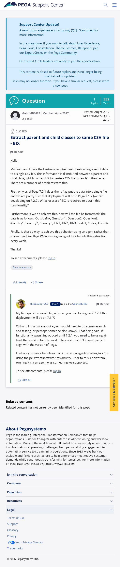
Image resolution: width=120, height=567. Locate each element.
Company (60, 483)
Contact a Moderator (114, 392)
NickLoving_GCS (39, 304)
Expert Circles (34, 52)
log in (51, 258)
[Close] (114, 540)
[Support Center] (34, 5)
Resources (60, 501)
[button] (93, 116)
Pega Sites (60, 492)
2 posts (27, 119)
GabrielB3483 (31, 113)
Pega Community (65, 52)
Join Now (16, 558)
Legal (60, 509)
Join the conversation (60, 474)
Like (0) (19, 282)
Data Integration (22, 267)
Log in (37, 558)
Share (37, 282)
